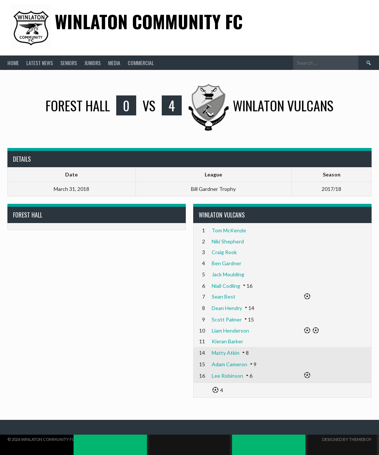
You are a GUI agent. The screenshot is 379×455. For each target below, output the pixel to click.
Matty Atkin (225, 353)
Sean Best (223, 296)
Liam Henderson (230, 330)
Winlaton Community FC (149, 21)
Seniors (68, 63)
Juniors (92, 63)
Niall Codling (226, 286)
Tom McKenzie (229, 230)
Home (13, 63)
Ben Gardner (226, 263)
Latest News (39, 63)
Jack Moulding (228, 274)
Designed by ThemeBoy (347, 439)
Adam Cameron (229, 364)
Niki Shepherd (228, 241)
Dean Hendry (227, 308)
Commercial (141, 63)
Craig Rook (224, 252)
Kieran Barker (227, 341)
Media (114, 63)
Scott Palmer (227, 319)
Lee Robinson (227, 376)
